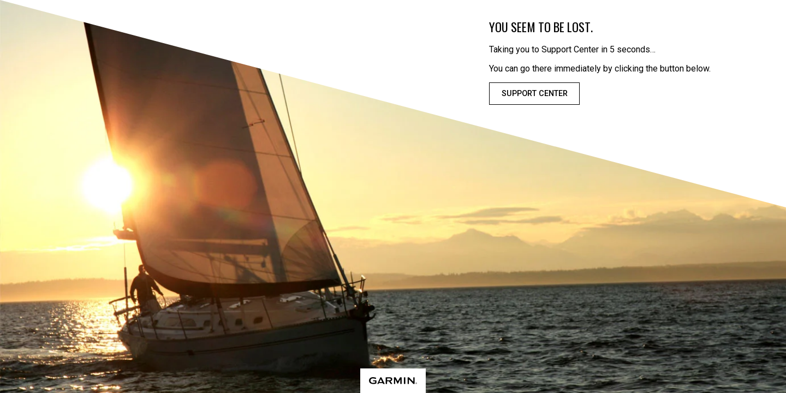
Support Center (535, 93)
